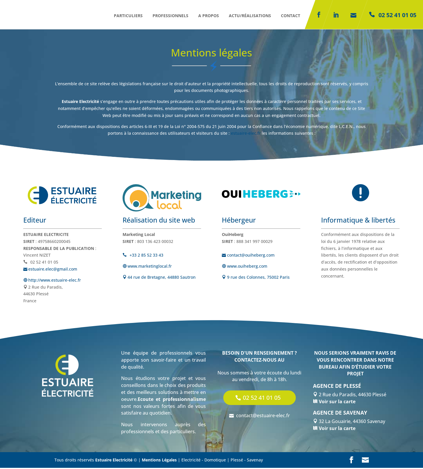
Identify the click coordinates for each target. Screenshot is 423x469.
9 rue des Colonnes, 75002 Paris (256, 277)
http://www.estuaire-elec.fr (52, 281)
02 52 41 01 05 (262, 399)
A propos (208, 15)
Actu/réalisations (250, 15)
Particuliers (128, 15)
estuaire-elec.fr (246, 133)
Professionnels (170, 15)
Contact (290, 15)
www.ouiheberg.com (244, 266)
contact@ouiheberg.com (249, 255)
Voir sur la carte (336, 402)
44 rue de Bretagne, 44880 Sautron (159, 277)
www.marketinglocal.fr (147, 266)
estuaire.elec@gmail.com (51, 270)
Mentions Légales (159, 461)
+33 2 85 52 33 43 (144, 255)
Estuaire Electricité (113, 461)
